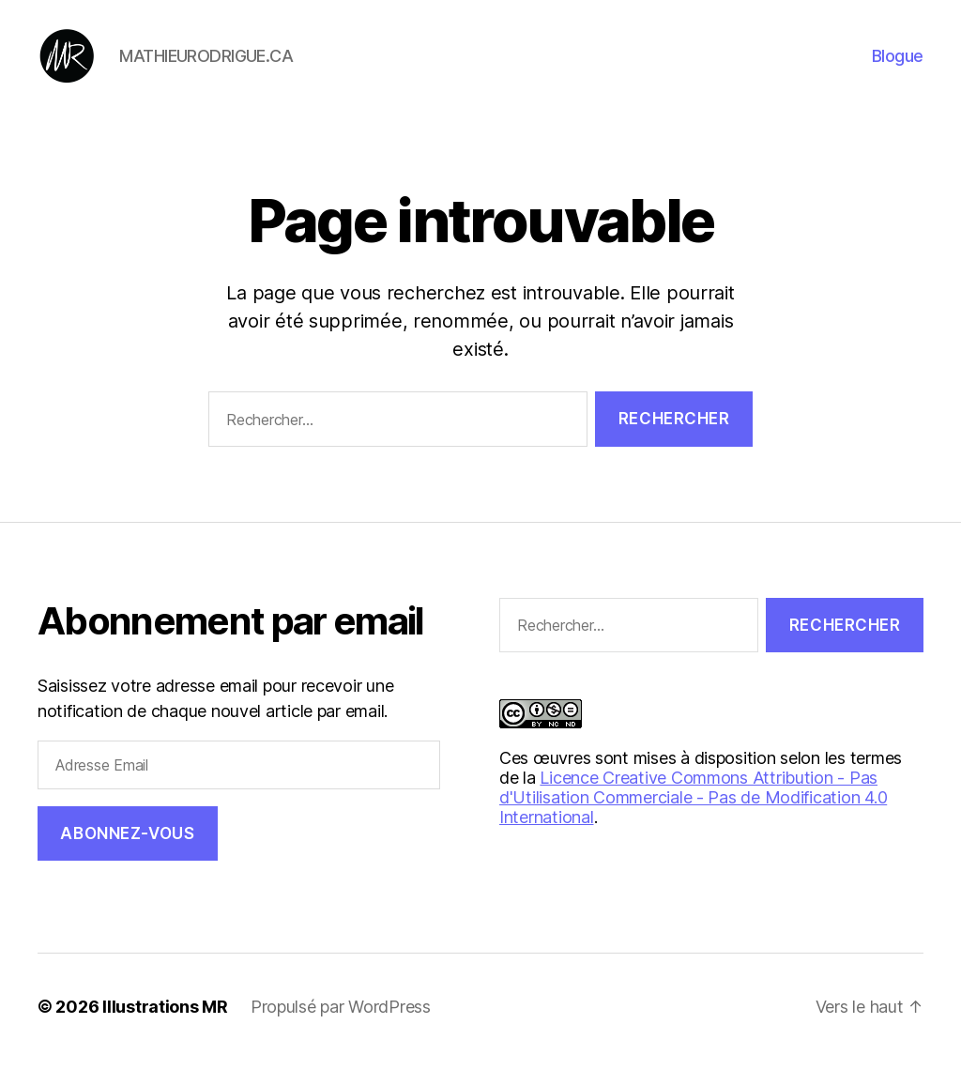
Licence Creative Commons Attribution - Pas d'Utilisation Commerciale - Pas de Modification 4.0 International (693, 822)
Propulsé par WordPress (341, 1032)
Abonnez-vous (127, 857)
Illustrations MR (165, 1032)
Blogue (897, 68)
